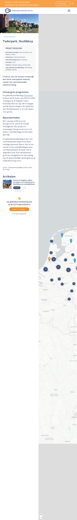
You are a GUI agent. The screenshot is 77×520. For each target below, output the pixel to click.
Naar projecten (9, 36)
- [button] (41, 517)
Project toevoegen (19, 209)
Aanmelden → (63, 4)
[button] (49, 259)
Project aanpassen (19, 214)
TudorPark (28, 95)
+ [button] (41, 514)
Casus (24, 187)
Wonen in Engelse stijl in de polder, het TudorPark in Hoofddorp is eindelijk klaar (24, 182)
